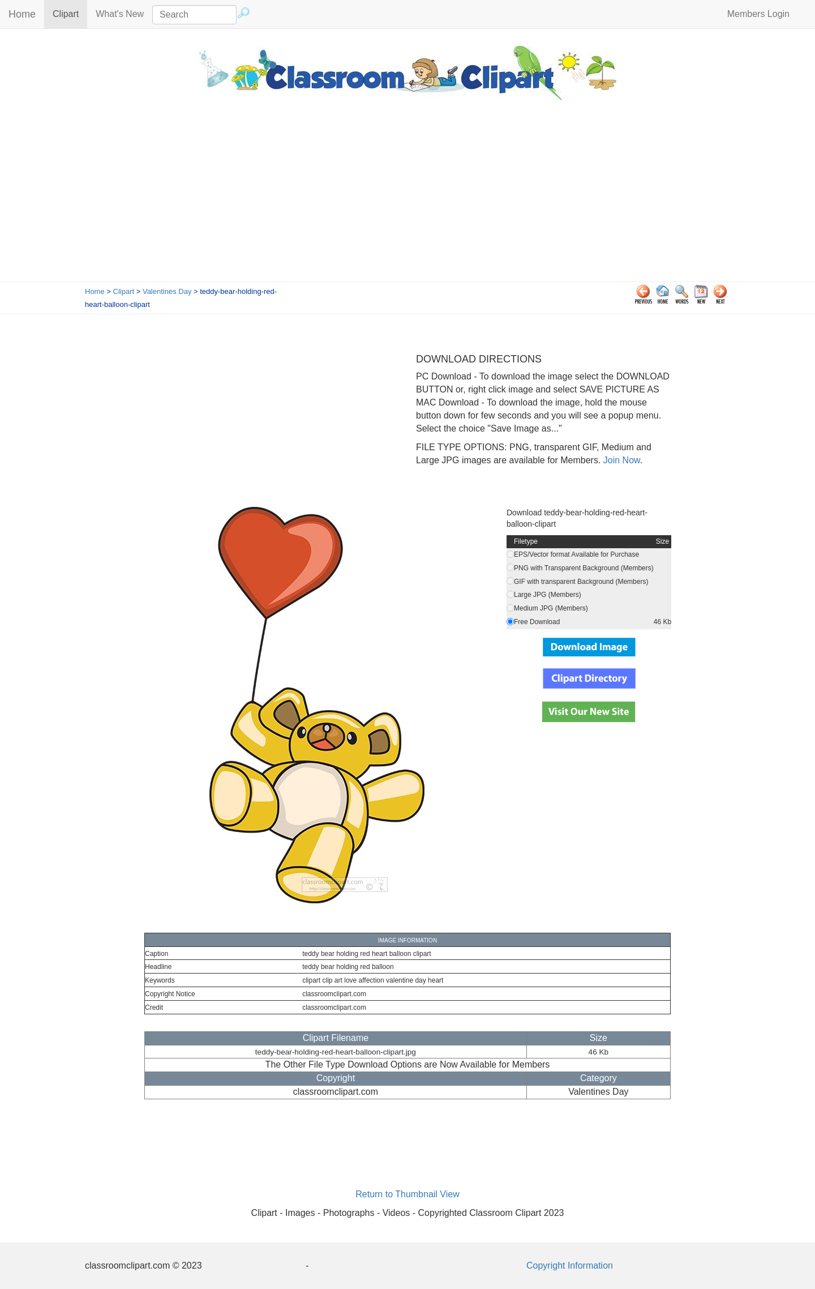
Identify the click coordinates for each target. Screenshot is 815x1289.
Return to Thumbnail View (407, 1194)
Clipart (70, 13)
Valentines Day (167, 291)
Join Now (620, 460)
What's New (120, 14)
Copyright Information (569, 1265)
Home (22, 14)
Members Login (758, 14)
